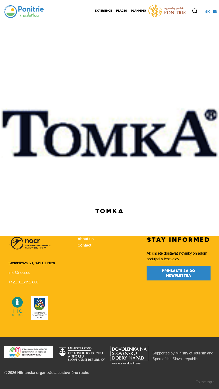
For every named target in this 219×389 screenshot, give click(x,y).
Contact (84, 245)
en (215, 11)
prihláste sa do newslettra (178, 273)
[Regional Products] (167, 11)
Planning (138, 10)
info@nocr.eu (19, 272)
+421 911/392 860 (23, 282)
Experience (103, 10)
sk (207, 11)
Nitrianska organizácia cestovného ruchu (53, 373)
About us (86, 239)
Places (121, 10)
